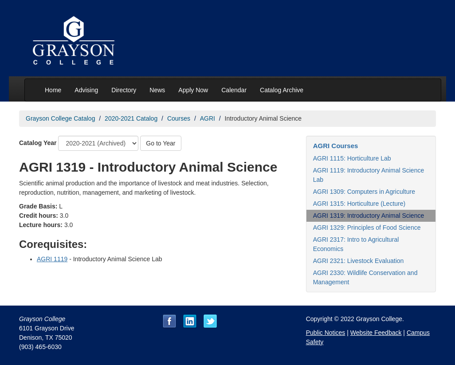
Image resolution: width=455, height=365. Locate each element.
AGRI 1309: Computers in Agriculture (364, 191)
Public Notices (325, 332)
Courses (178, 118)
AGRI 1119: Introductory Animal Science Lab (368, 175)
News (157, 90)
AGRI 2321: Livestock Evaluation (358, 260)
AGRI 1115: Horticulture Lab (352, 158)
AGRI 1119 (52, 259)
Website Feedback (376, 332)
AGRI (207, 118)
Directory (123, 90)
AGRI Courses (335, 145)
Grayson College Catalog (60, 118)
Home (53, 90)
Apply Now (193, 90)
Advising (86, 90)
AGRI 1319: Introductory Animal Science (368, 215)
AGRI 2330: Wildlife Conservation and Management (365, 277)
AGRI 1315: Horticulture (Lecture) (359, 203)
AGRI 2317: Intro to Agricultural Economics (356, 244)
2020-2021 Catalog (131, 118)
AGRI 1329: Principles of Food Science (367, 227)
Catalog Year (38, 142)
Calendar (234, 90)
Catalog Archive (281, 90)
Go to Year (160, 143)
